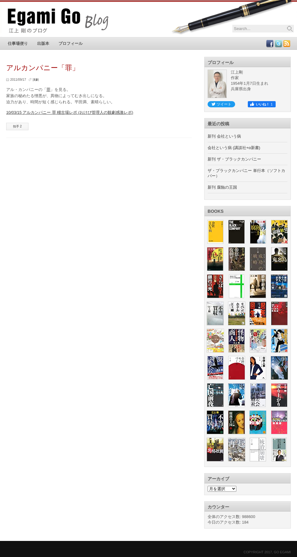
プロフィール (70, 43)
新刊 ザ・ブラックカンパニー (234, 159)
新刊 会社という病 (224, 136)
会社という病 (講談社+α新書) (234, 147)
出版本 (43, 43)
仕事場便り (18, 43)
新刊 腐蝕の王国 (222, 187)
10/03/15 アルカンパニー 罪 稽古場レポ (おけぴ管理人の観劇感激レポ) (69, 112)
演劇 (35, 79)
